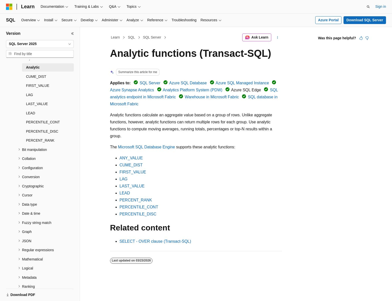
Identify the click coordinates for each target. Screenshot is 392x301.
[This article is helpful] (361, 38)
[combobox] (40, 44)
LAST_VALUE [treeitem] (37, 104)
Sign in (380, 7)
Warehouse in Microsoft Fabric (212, 97)
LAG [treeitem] (29, 95)
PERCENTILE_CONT (139, 207)
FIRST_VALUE (133, 172)
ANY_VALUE (131, 158)
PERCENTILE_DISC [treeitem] (42, 131)
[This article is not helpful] (367, 38)
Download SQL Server (364, 20)
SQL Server (152, 37)
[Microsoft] (9, 7)
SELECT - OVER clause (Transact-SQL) (155, 241)
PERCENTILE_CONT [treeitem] (43, 122)
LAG (124, 179)
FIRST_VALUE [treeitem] (37, 86)
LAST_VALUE (132, 186)
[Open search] (368, 6)
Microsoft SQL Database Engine (146, 147)
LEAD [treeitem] (30, 113)
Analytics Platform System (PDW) (192, 90)
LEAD (125, 193)
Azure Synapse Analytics (132, 90)
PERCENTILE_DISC (138, 214)
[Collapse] (72, 33)
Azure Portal (328, 20)
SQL (131, 37)
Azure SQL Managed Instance (242, 83)
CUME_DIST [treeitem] (36, 77)
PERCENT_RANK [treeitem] (40, 140)
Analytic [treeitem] (33, 67)
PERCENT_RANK (136, 200)
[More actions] (277, 38)
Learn (115, 37)
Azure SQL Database (188, 83)
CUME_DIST (131, 165)
